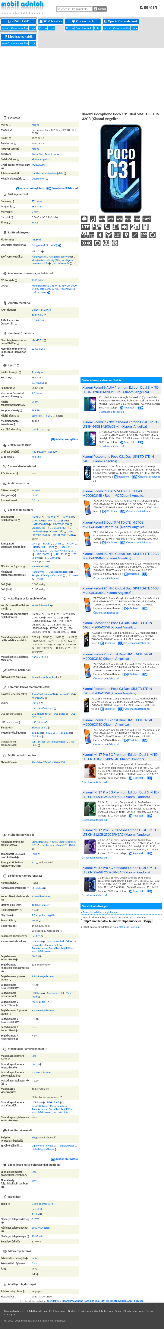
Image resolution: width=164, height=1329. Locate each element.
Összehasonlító (19, 28)
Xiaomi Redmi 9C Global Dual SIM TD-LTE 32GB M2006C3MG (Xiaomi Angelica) (117, 722)
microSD (50, 694)
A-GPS (53, 841)
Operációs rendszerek (121, 21)
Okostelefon (38, 178)
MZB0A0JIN (38, 164)
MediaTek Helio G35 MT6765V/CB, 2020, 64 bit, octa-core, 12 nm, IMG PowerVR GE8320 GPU (54, 289)
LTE (74, 550)
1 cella (35, 1214)
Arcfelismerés (39, 948)
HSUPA (70, 543)
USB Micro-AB (39, 722)
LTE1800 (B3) (59, 527)
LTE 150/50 (61, 554)
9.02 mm (37, 393)
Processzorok (83, 21)
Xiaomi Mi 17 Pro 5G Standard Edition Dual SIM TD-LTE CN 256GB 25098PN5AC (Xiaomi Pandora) (120, 870)
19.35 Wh (37, 1236)
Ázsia (34, 1263)
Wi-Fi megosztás (56, 741)
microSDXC (38, 697)
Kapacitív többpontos (44, 677)
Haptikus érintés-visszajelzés (47, 173)
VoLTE (40, 579)
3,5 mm (36, 500)
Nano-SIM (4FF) (40, 566)
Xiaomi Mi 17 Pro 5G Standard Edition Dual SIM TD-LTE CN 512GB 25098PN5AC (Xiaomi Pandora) (120, 832)
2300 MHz (37, 280)
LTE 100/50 (43, 554)
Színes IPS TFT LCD (42, 415)
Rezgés (35, 575)
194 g (35, 222)
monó (35, 495)
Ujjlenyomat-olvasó (42, 1145)
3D (33, 1137)
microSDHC (66, 694)
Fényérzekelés (66, 1145)
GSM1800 (67, 516)
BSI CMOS (37, 887)
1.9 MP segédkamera (43, 976)
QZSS (72, 845)
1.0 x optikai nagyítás (43, 915)
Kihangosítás (48, 575)
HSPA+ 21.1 (66, 547)
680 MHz (37, 457)
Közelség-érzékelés (43, 1149)
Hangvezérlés (39, 256)
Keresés (100, 9)
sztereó (36, 490)
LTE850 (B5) (38, 531)
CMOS (35, 956)
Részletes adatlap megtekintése (100, 912)
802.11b (50, 732)
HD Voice (73, 575)
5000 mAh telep (41, 1227)
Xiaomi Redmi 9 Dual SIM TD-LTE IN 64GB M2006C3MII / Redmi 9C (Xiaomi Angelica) (113, 524)
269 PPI (36, 410)
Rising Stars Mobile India (45, 154)
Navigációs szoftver (59, 256)
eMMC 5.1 (37, 340)
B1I (33, 862)
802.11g (65, 732)
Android (36, 239)
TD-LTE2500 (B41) (63, 535)
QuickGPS (61, 845)
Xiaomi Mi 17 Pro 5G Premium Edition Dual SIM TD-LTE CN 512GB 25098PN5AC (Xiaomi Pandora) (120, 794)
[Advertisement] (82, 79)
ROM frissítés (51, 21)
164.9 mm (37, 206)
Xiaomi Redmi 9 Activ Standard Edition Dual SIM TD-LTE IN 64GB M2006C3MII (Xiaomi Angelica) (120, 424)
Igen (34, 1171)
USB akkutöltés (40, 713)
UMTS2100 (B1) (57, 520)
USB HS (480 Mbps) (42, 708)
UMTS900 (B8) (61, 524)
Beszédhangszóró (60, 571)
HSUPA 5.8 (39, 547)
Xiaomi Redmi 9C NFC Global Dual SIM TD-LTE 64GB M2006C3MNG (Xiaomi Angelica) (120, 590)
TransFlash (37, 694)
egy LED (36, 936)
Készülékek (18, 21)
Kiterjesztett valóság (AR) (46, 260)
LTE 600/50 (51, 557)
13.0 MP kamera (41, 904)
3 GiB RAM (38, 320)
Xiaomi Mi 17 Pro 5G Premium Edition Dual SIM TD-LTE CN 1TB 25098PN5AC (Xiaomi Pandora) (120, 756)
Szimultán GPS (40, 841)
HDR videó (53, 1102)
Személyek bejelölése (61, 948)
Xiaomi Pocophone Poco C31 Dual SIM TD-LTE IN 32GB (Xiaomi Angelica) (103, 1301)
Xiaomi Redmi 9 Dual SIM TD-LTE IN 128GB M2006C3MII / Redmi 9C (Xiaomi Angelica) (113, 493)
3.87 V (35, 1219)
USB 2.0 (36, 703)
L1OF (34, 854)
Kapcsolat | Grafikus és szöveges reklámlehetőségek (84, 1311)
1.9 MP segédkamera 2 (44, 1010)
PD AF (35, 920)
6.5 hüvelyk (38, 382)
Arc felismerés (61, 263)
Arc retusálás (60, 1112)
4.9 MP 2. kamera (41, 1072)
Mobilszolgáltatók (18, 37)
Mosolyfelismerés (41, 951)
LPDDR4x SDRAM (41, 309)
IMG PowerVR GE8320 (44, 451)
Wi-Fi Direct (38, 741)
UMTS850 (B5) (40, 524)
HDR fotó (37, 941)
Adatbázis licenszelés (40, 1311)
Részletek (127, 407)
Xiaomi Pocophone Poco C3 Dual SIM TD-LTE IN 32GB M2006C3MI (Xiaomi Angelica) (117, 690)
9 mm (35, 211)
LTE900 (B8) (56, 531)
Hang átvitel (38, 571)
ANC (59, 575)
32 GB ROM (38, 348)
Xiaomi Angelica (41, 159)
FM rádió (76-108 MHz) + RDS (48, 762)
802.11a (36, 732)
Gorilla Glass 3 (40, 429)
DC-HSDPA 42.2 (58, 550)
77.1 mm (37, 201)
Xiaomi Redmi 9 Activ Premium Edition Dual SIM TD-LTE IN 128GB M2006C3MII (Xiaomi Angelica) (121, 389)
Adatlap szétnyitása (29, 188)
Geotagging (47, 845)
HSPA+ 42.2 (38, 550)
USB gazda (59, 713)
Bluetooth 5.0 (39, 727)
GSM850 (36, 516)
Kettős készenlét (41, 605)
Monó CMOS (39, 1001)
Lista (32, 28)
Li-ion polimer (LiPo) (43, 1203)
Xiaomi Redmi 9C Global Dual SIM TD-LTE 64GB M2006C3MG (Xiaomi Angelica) (117, 656)
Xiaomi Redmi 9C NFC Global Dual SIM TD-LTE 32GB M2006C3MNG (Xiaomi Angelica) (120, 556)
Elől (34, 1055)
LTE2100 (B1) (39, 527)
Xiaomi (35, 124)
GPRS (35, 543)
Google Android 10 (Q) (44, 245)
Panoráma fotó (53, 945)
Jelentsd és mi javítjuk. (126, 926)
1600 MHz (37, 315)
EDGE (46, 543)
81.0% (35, 401)
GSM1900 (37, 520)
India (34, 1258)
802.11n (36, 736)
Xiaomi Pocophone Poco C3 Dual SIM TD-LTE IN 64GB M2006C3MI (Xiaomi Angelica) (117, 625)
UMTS (57, 543)
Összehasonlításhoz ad (62, 188)
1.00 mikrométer (41, 896)
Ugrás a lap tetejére (15, 1311)
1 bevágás (37, 372)
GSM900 (51, 516)
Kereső (6, 28)
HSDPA (50, 547)
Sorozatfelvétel (55, 941)
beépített (37, 1209)
